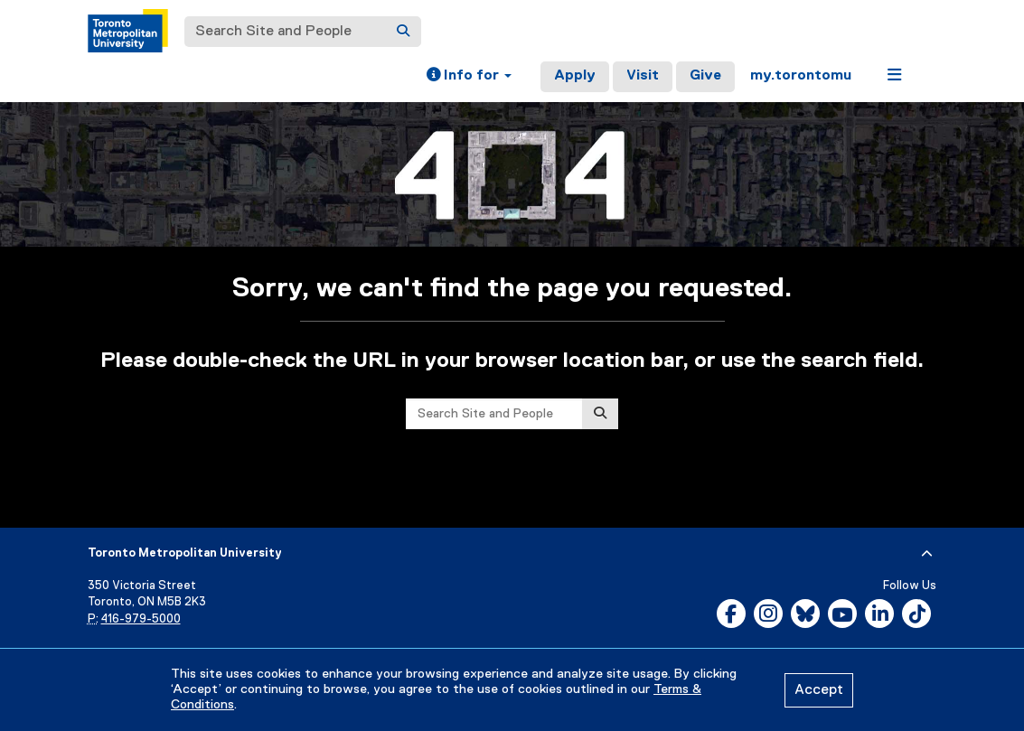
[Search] (403, 31)
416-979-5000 (141, 619)
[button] (469, 76)
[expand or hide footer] (926, 554)
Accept (818, 690)
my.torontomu (800, 76)
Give (705, 76)
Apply (575, 76)
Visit (642, 76)
